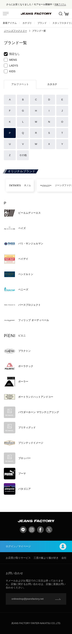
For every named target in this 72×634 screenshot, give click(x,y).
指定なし (12, 54)
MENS (10, 60)
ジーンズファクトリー (15, 31)
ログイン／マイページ (36, 546)
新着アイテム (10, 23)
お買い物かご (66, 14)
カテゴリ (27, 23)
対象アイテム (60, 4)
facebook (40, 529)
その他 (23, 155)
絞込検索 (60, 14)
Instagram (31, 529)
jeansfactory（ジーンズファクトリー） (36, 13)
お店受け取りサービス (18, 557)
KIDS (10, 71)
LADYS (11, 65)
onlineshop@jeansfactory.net (28, 598)
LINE (23, 529)
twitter (49, 529)
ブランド (42, 23)
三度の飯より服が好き (46, 557)
